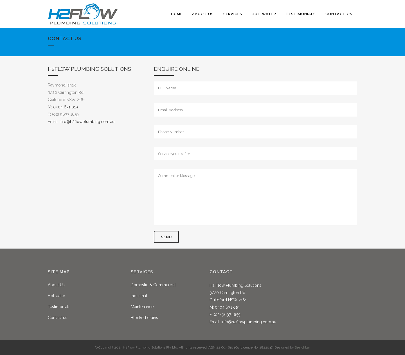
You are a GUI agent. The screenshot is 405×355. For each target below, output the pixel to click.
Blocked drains (144, 317)
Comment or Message (255, 197)
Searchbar (302, 347)
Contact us (57, 317)
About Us (56, 285)
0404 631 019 (65, 107)
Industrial (139, 295)
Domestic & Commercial (153, 285)
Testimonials (59, 306)
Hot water (56, 295)
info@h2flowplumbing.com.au (87, 121)
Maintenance (142, 306)
